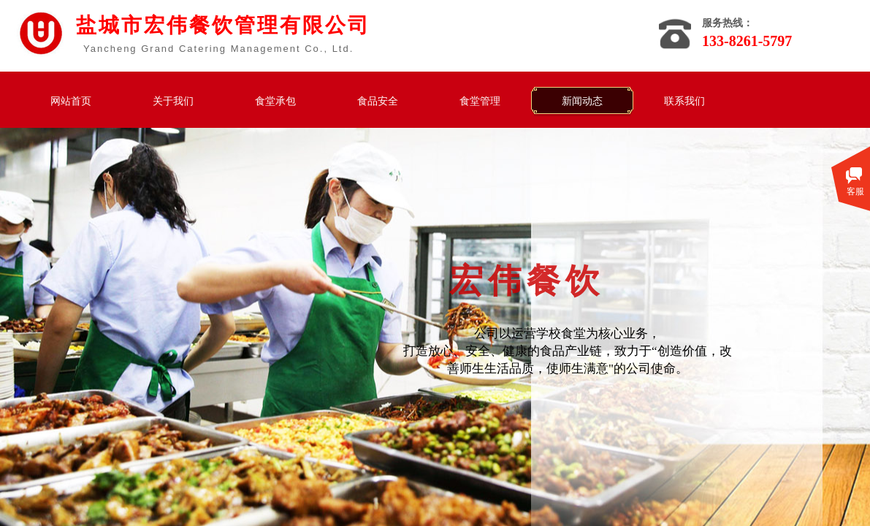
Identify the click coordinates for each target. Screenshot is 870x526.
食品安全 (377, 101)
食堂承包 (275, 101)
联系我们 (684, 101)
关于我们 (173, 101)
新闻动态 (582, 101)
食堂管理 (479, 101)
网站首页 (70, 101)
